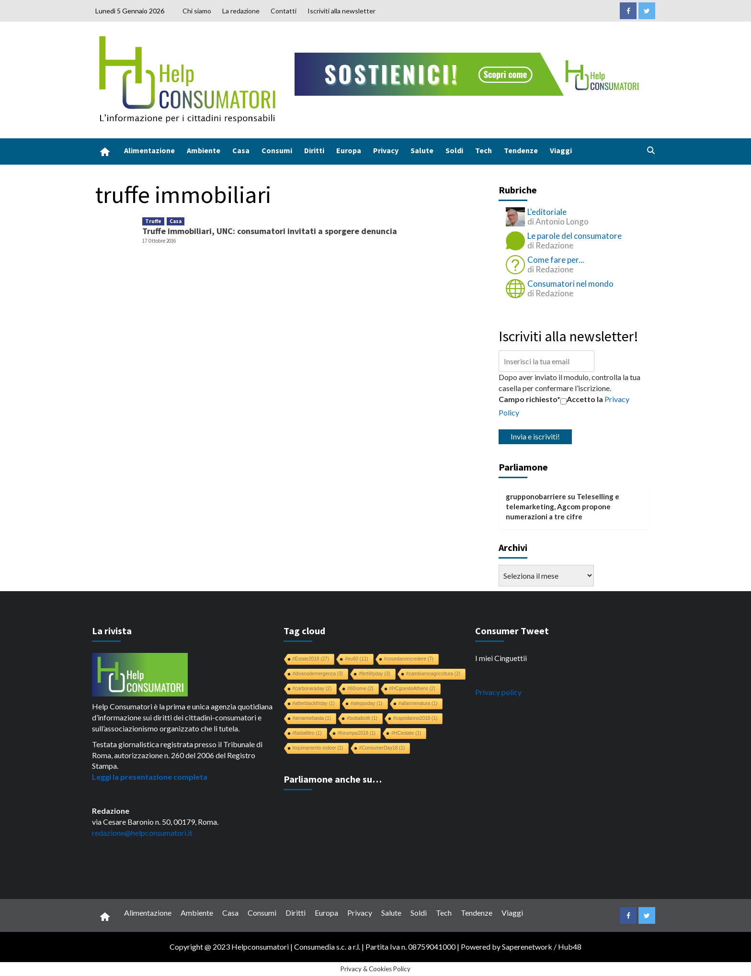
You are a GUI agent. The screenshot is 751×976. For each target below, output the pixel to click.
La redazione (241, 11)
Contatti (283, 11)
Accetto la (581, 399)
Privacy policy (498, 691)
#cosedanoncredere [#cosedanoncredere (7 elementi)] (408, 659)
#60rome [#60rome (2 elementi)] (360, 688)
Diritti (314, 150)
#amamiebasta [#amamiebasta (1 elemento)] (312, 718)
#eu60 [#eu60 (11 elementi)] (356, 659)
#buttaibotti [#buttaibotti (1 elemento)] (362, 718)
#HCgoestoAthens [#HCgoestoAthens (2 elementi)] (412, 688)
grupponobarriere (536, 496)
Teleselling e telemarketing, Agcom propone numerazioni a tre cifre (562, 506)
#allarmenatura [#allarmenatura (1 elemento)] (418, 703)
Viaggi (561, 150)
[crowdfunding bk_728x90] (469, 73)
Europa (348, 150)
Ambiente (203, 150)
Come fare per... (555, 260)
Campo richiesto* (529, 399)
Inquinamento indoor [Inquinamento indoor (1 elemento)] (318, 748)
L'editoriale (547, 212)
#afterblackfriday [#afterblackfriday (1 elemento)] (314, 703)
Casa (241, 150)
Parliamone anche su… (333, 779)
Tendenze (521, 150)
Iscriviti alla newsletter (341, 11)
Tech (483, 150)
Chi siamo (196, 11)
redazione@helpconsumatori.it (142, 832)
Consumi (277, 150)
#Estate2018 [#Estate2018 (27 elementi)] (311, 659)
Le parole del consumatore (574, 236)
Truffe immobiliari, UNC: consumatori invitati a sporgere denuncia (269, 230)
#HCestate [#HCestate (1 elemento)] (406, 733)
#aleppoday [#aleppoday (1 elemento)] (367, 703)
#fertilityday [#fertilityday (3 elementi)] (374, 673)
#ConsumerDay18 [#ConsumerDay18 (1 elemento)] (382, 748)
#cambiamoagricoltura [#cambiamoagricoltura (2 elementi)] (433, 673)
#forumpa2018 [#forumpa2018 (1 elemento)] (357, 733)
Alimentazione (149, 150)
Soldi (454, 150)
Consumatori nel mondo (570, 284)
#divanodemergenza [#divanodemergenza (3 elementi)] (318, 673)
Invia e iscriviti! (535, 436)
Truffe (153, 221)
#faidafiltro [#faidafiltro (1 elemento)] (307, 733)
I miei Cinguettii (501, 657)
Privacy (385, 150)
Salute (421, 150)
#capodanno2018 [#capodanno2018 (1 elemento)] (415, 718)
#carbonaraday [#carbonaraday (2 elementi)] (312, 688)
